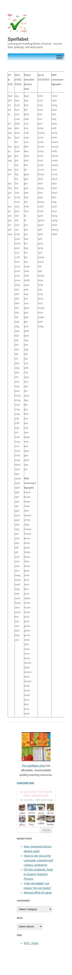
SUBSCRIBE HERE (25, 782)
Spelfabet (18, 39)
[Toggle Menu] (59, 57)
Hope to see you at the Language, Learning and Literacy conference (38, 860)
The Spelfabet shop (33, 765)
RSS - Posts (31, 943)
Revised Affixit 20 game (38, 892)
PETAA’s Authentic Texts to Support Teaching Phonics (38, 874)
